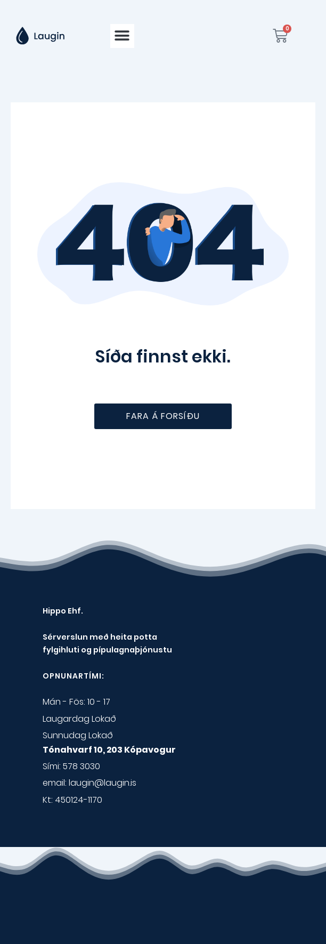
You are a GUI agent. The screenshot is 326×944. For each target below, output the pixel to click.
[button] (122, 36)
